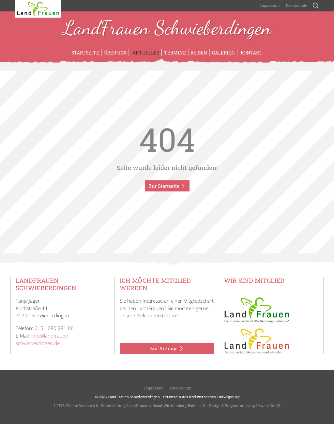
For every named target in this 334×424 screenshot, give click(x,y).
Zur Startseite (167, 186)
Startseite (85, 53)
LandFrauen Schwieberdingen (167, 28)
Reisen (198, 53)
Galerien (223, 53)
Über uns (115, 53)
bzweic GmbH (268, 405)
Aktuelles (145, 53)
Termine (175, 53)
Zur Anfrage (167, 348)
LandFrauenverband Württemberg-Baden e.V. (166, 405)
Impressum (269, 5)
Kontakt (251, 53)
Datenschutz (296, 5)
